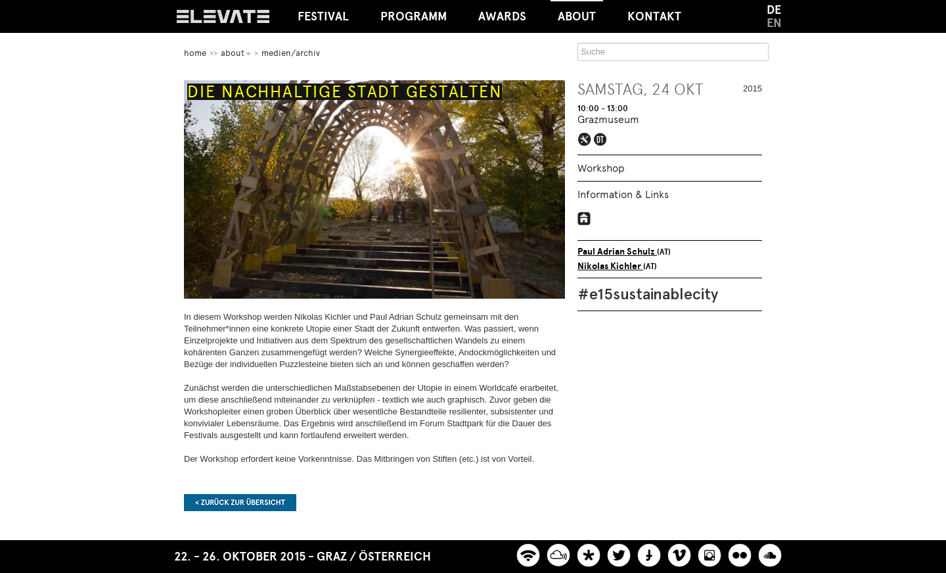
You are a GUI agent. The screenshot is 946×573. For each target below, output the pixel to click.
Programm (413, 16)
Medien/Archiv (290, 53)
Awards (502, 16)
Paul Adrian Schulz (617, 251)
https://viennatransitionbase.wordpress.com (584, 218)
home (195, 53)
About (577, 12)
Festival (323, 16)
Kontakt (654, 16)
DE (774, 9)
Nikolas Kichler (610, 266)
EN (774, 23)
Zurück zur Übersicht (240, 502)
